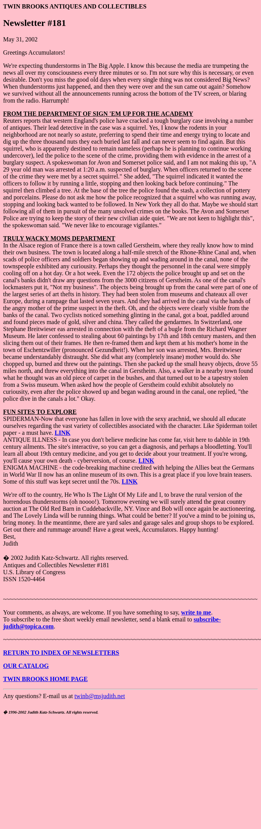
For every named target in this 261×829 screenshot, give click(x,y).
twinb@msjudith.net (99, 696)
